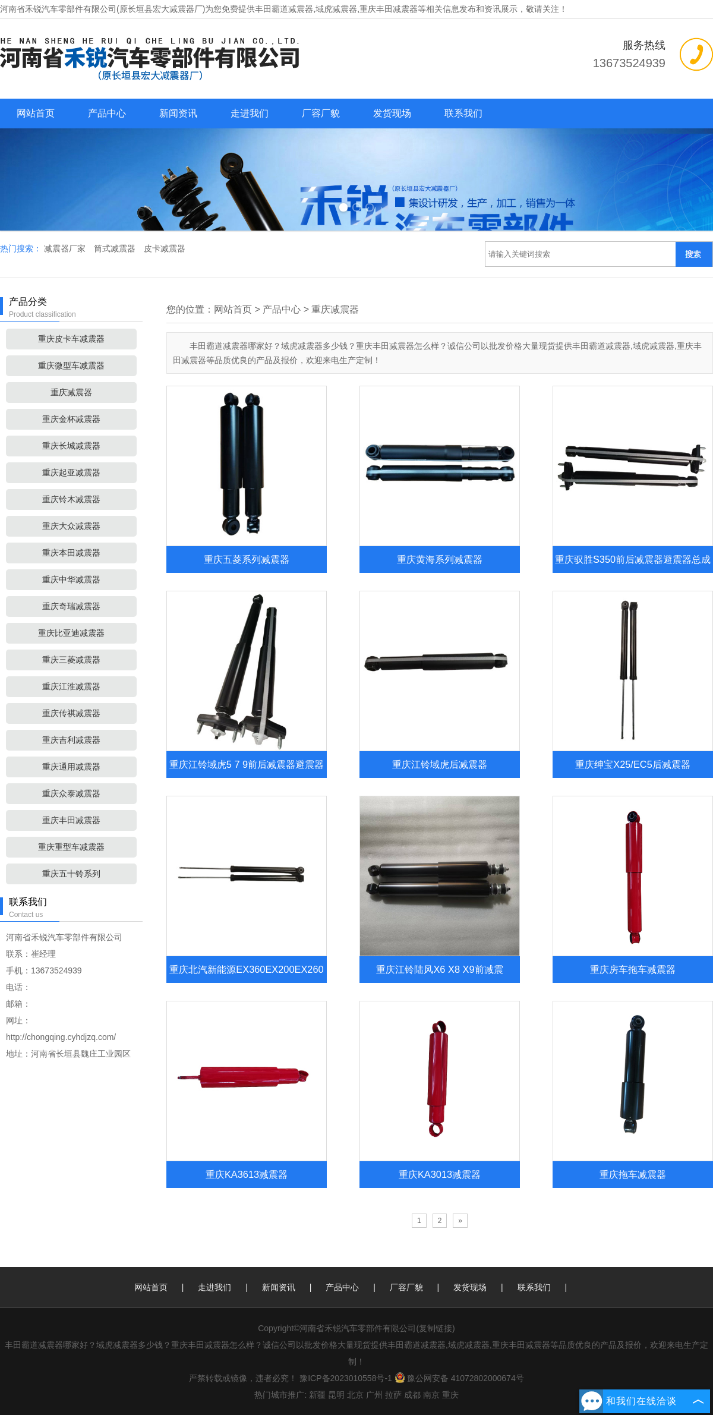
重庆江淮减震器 (71, 686)
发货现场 (392, 113)
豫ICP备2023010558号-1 (345, 1378)
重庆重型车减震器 (71, 847)
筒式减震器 (116, 248)
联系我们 (463, 113)
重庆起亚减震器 (71, 472)
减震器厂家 (66, 248)
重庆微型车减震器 (71, 365)
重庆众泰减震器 (71, 793)
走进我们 (250, 113)
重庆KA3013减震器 (440, 1174)
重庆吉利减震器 (71, 740)
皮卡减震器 (164, 248)
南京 (431, 1395)
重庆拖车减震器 (633, 1174)
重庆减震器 (71, 392)
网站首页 (36, 113)
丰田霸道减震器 (284, 9)
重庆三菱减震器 (71, 659)
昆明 (336, 1395)
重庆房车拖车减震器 (633, 969)
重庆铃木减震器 (71, 499)
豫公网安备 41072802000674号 (459, 1378)
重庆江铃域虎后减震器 (439, 764)
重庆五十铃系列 (71, 873)
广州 (374, 1395)
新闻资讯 (178, 113)
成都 (412, 1395)
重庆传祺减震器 (71, 713)
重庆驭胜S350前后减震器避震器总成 (633, 559)
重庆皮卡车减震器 (71, 338)
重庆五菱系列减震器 (246, 559)
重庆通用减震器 (71, 766)
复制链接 (435, 1328)
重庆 (450, 1395)
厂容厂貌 (321, 113)
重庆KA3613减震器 (247, 1174)
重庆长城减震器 (71, 445)
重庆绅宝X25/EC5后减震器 (632, 764)
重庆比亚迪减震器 (71, 633)
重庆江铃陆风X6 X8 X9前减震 (439, 969)
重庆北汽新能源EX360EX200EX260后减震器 (246, 982)
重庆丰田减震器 (71, 820)
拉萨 (393, 1395)
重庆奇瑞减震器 (71, 606)
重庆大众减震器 (71, 526)
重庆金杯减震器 (71, 419)
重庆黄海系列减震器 (439, 559)
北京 (355, 1395)
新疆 (317, 1395)
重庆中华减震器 (71, 579)
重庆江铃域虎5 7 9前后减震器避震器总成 (246, 777)
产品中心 (107, 113)
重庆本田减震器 (71, 552)
